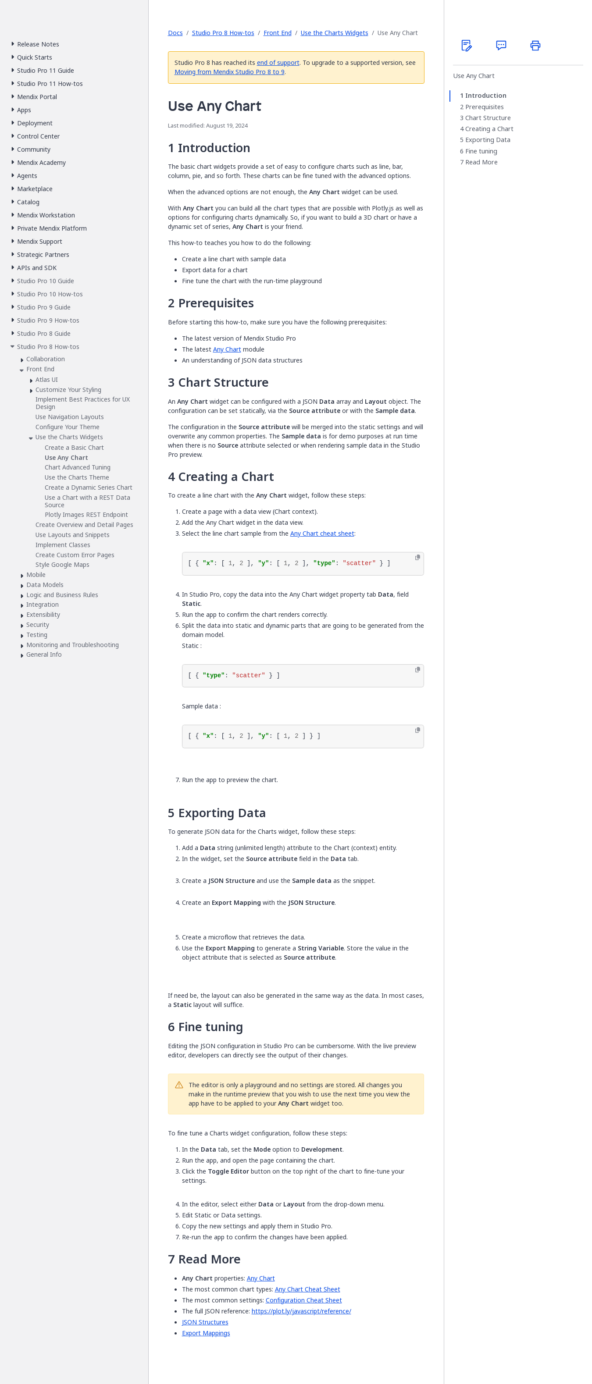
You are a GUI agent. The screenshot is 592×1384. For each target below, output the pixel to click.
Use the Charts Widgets (334, 32)
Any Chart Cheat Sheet (307, 1289)
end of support (278, 62)
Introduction (485, 95)
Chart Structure (488, 118)
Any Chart (227, 349)
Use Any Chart (474, 76)
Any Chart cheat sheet (322, 533)
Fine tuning (481, 151)
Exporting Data (487, 140)
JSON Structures (205, 1322)
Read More (481, 162)
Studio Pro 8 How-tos (223, 32)
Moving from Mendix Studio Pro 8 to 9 (230, 71)
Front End (278, 32)
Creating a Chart (489, 129)
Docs (175, 32)
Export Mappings (206, 1333)
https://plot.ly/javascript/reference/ (301, 1311)
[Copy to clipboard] (418, 557)
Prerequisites (484, 107)
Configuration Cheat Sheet (304, 1300)
